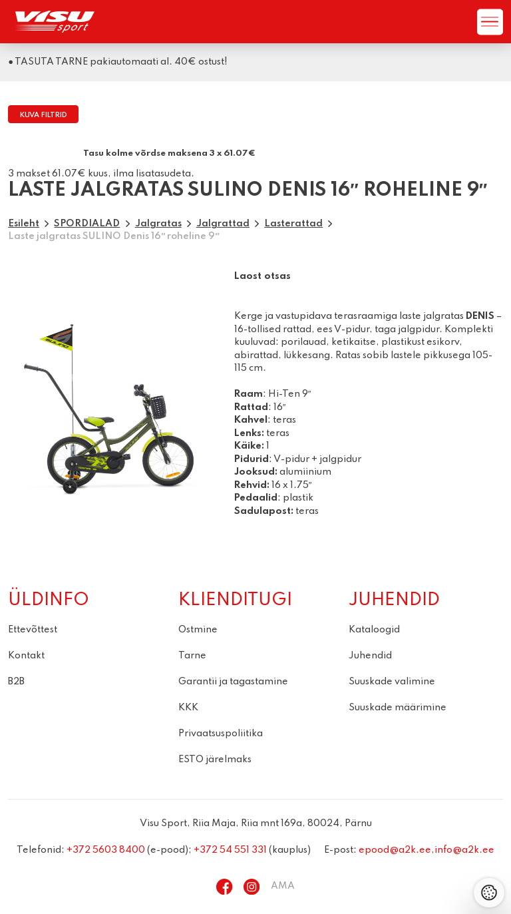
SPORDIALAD (87, 223)
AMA (283, 886)
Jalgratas (158, 223)
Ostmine (198, 629)
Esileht (23, 223)
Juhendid (370, 655)
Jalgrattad (223, 223)
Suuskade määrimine (397, 707)
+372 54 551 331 (230, 850)
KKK (188, 707)
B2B (16, 681)
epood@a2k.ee (395, 850)
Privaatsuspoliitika (220, 733)
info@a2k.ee (464, 850)
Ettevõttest (32, 629)
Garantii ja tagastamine (233, 681)
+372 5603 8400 (106, 850)
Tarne (192, 655)
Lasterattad (293, 223)
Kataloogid (374, 629)
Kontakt (26, 655)
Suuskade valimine (392, 681)
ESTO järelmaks (215, 759)
